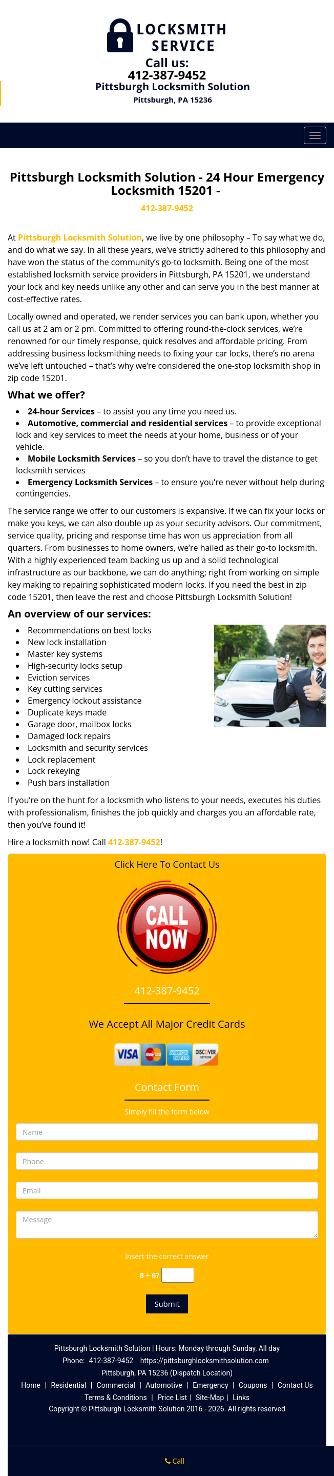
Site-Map (210, 1397)
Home (30, 1385)
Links (241, 1397)
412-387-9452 (167, 74)
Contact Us (295, 1385)
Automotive (163, 1385)
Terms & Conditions (116, 1397)
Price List (172, 1397)
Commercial (116, 1385)
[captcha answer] (177, 1275)
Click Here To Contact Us (166, 864)
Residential (68, 1385)
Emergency (210, 1385)
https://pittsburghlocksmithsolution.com (204, 1361)
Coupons (253, 1385)
